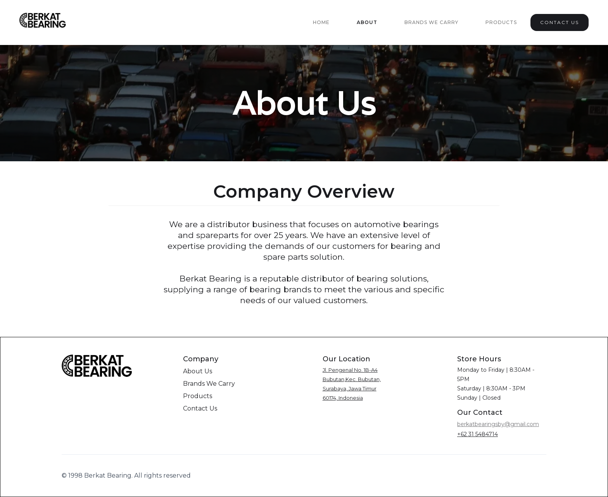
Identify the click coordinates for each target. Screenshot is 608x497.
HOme (321, 22)
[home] (43, 22)
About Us (197, 371)
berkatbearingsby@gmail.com (498, 424)
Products (501, 22)
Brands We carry (431, 22)
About (367, 22)
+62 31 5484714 (477, 434)
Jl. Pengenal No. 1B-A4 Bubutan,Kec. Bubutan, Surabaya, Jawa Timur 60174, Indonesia (352, 384)
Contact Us (200, 408)
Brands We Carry (209, 383)
